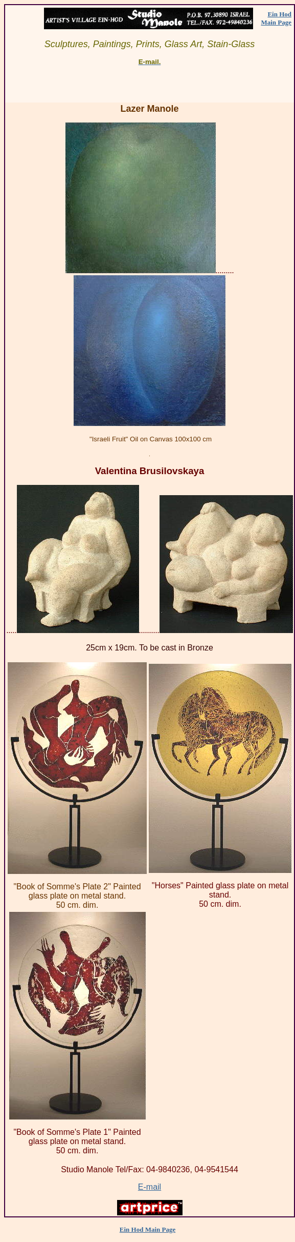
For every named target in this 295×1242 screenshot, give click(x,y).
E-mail (149, 1187)
